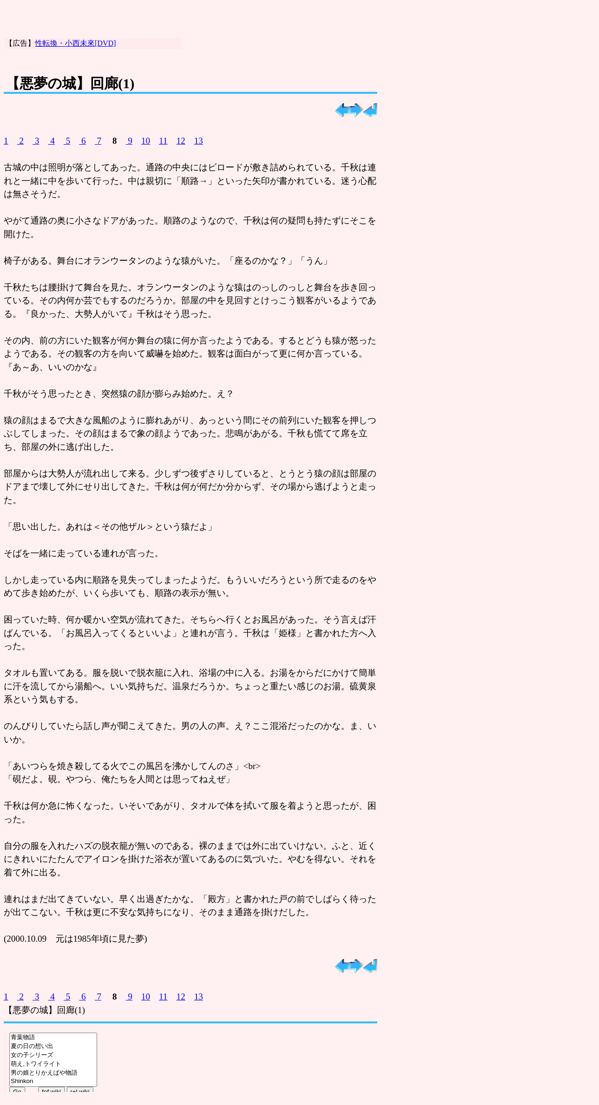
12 (180, 141)
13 (198, 141)
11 (163, 141)
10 (145, 141)
